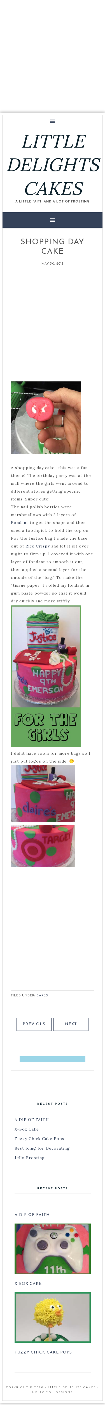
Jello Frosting (30, 1157)
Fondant (19, 522)
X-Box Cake (27, 1129)
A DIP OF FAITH (32, 1119)
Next (71, 1024)
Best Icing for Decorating (42, 1148)
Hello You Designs (52, 1392)
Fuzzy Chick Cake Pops (39, 1138)
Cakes (42, 995)
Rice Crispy (37, 546)
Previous (34, 1024)
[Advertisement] (52, 55)
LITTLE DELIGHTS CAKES (52, 164)
